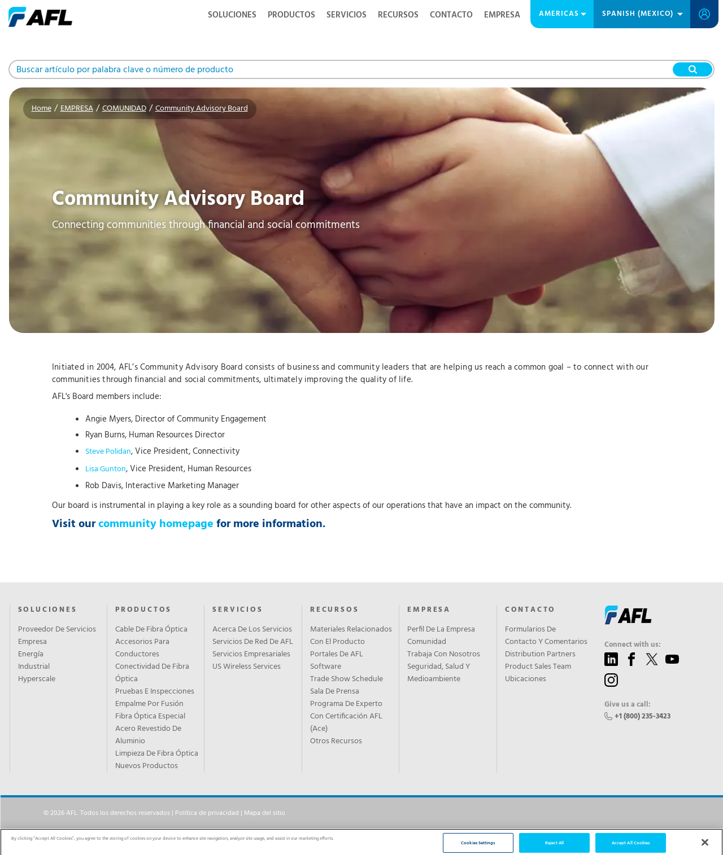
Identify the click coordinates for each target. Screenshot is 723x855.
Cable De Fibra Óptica (151, 630)
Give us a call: (627, 704)
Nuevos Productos (146, 766)
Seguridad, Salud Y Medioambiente (438, 673)
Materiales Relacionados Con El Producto (351, 636)
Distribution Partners (540, 654)
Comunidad (426, 642)
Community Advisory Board (201, 108)
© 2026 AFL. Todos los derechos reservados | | (164, 813)
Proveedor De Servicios (57, 630)
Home (41, 108)
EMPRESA (502, 15)
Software (325, 667)
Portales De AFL (336, 654)
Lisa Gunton (105, 469)
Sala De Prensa (334, 692)
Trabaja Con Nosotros (443, 654)
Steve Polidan (108, 451)
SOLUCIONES (232, 15)
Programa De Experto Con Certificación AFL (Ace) (346, 716)
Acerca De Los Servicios (252, 630)
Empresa (32, 642)
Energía (30, 654)
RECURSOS (398, 15)
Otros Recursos (336, 741)
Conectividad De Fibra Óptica (152, 673)
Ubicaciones (525, 679)
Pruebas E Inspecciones (154, 692)
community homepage (156, 524)
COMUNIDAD (124, 108)
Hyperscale (36, 679)
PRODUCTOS (291, 15)
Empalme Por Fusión (149, 704)
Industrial (34, 667)
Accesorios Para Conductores (142, 648)
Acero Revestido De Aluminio (148, 735)
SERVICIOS (346, 15)
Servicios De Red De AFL (252, 642)
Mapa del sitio (264, 813)
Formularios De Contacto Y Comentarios (546, 636)
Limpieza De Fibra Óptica (156, 754)
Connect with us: (632, 645)
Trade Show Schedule (346, 679)
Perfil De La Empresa (441, 630)
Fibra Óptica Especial (150, 717)
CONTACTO (451, 15)
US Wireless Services (246, 667)
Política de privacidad (207, 813)
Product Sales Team (538, 667)
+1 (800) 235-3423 (642, 716)
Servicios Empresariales (251, 654)
